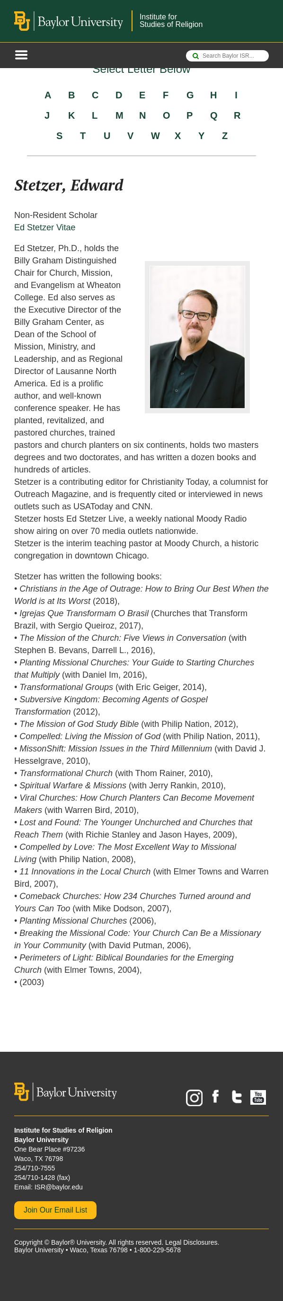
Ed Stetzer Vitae (45, 227)
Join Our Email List (55, 1210)
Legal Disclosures (191, 1242)
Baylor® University (78, 1242)
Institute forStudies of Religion (171, 20)
